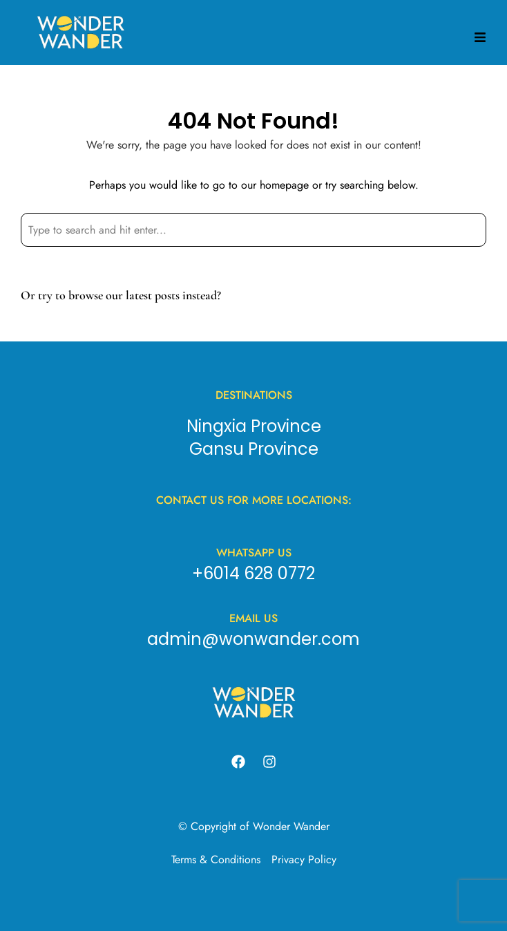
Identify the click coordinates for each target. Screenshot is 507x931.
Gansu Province (253, 449)
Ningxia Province (253, 426)
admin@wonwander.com (253, 639)
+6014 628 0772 (253, 573)
